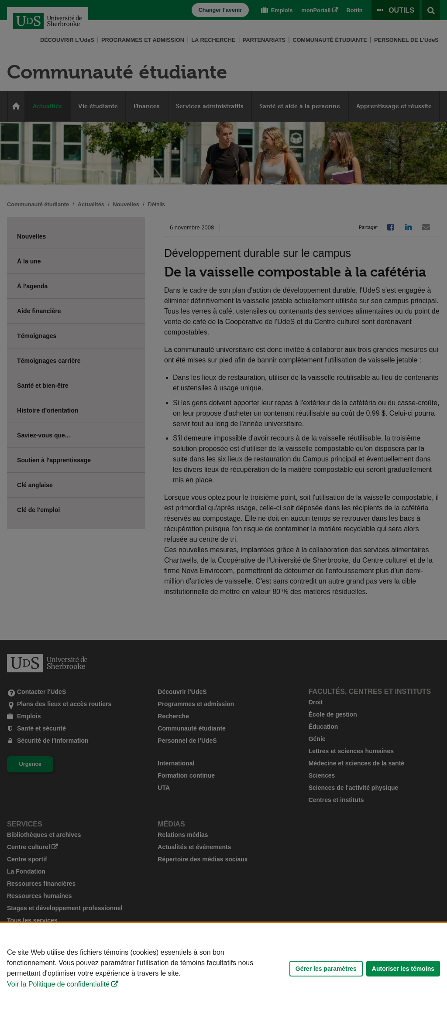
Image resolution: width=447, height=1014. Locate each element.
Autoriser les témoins (403, 968)
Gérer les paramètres (326, 968)
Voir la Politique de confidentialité (58, 984)
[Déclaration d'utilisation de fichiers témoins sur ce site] (223, 968)
